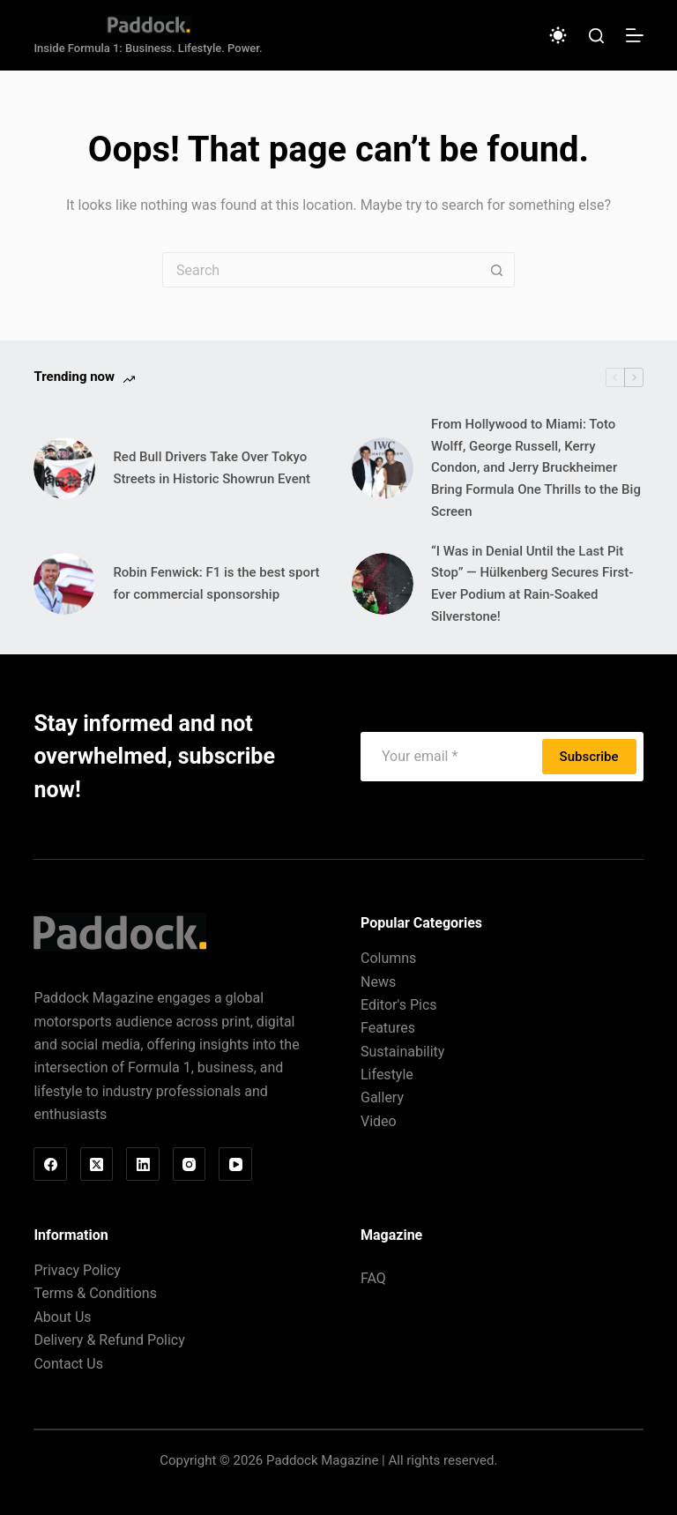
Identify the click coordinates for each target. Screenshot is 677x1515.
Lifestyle (387, 1074)
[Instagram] (189, 1164)
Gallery (382, 1097)
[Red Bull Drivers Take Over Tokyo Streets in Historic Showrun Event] (64, 468)
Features (388, 1027)
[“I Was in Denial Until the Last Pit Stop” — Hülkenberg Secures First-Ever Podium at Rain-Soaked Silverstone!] (382, 584)
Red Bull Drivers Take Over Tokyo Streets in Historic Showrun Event (211, 468)
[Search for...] (321, 269)
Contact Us (68, 1363)
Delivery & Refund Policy (108, 1340)
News (378, 982)
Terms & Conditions (95, 1293)
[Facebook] (50, 1164)
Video (379, 1121)
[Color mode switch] (558, 35)
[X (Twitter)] (97, 1164)
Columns (388, 958)
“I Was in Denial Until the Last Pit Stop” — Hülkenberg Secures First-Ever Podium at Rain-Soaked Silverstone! (532, 583)
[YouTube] (235, 1164)
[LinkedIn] (143, 1164)
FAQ (373, 1278)
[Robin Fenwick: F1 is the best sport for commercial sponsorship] (64, 584)
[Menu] (635, 35)
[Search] (596, 35)
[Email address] (453, 756)
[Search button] (497, 269)
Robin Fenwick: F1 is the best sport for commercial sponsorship (216, 583)
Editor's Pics (399, 1004)
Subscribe (589, 757)
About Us (62, 1317)
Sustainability (402, 1051)
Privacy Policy (77, 1270)
